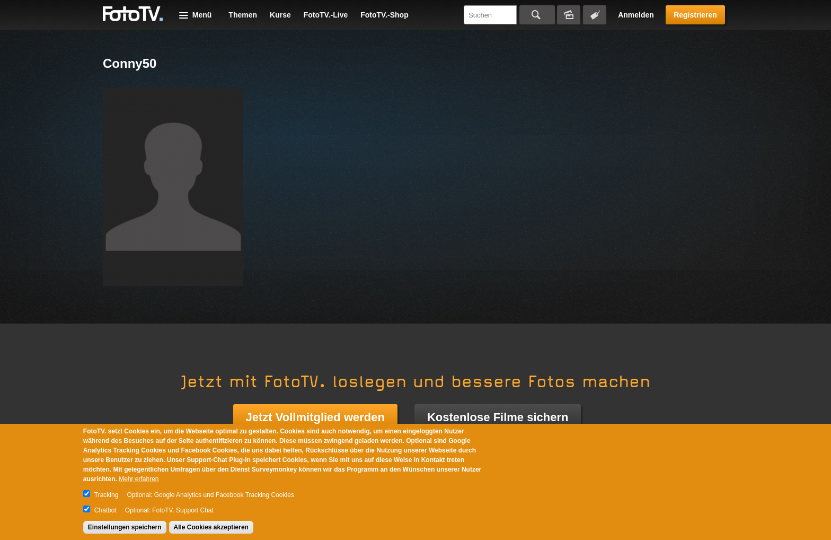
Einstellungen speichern (125, 527)
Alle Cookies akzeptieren (211, 527)
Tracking (106, 495)
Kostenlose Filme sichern (498, 417)
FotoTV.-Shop (384, 15)
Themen (242, 15)
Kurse (280, 15)
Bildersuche (568, 14)
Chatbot (105, 510)
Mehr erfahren (138, 479)
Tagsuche (594, 14)
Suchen (537, 14)
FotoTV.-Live (326, 15)
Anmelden (636, 15)
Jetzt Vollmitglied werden (315, 417)
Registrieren (695, 15)
